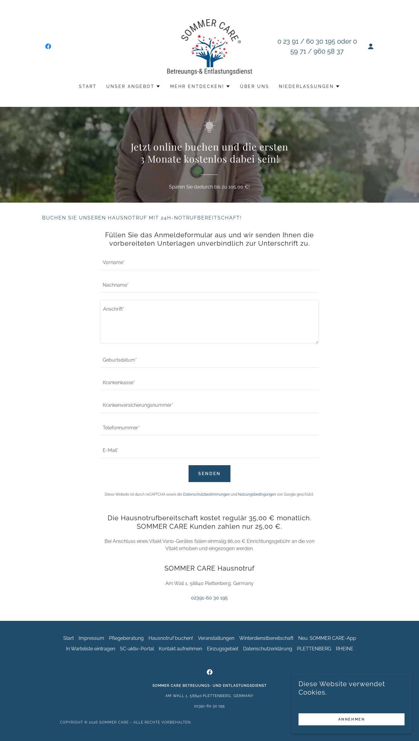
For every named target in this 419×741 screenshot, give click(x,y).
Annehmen (351, 719)
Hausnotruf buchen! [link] (171, 638)
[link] (48, 46)
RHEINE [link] (344, 649)
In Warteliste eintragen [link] (90, 649)
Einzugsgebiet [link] (222, 649)
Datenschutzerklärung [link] (267, 649)
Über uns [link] (254, 86)
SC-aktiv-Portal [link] (137, 649)
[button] (371, 46)
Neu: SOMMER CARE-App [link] (327, 638)
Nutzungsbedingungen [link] (257, 494)
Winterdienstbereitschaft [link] (266, 638)
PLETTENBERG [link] (314, 649)
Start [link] (88, 86)
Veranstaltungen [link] (216, 638)
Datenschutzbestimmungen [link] (206, 494)
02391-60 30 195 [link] (209, 598)
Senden (209, 473)
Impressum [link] (91, 638)
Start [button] (68, 638)
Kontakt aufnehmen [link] (180, 649)
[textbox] (209, 262)
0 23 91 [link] (288, 41)
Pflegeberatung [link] (126, 638)
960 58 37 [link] (329, 51)
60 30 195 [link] (320, 41)
